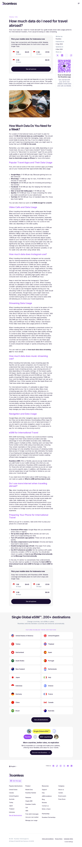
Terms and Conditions (48, 838)
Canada (11, 793)
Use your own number (32, 817)
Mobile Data (29, 789)
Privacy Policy (58, 838)
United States (13, 789)
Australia (11, 799)
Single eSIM (28, 801)
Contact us (45, 806)
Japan (11, 805)
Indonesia (12, 812)
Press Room (61, 799)
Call (26, 807)
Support (44, 789)
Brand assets (62, 796)
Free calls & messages (32, 814)
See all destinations (15, 815)
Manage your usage (31, 820)
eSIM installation (47, 796)
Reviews (44, 802)
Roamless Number (30, 793)
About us (61, 789)
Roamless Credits (30, 804)
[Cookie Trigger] (69, 841)
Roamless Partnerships (48, 817)
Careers (60, 793)
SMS (26, 810)
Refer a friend (46, 809)
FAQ (43, 793)
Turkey (11, 802)
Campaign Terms (68, 838)
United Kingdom (14, 796)
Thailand (11, 809)
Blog (43, 799)
